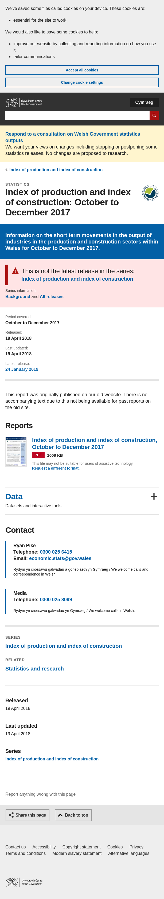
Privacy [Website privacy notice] (136, 847)
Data (14, 496)
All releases (52, 296)
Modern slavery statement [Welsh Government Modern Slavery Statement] (76, 853)
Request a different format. (56, 468)
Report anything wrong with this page (40, 794)
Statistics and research (34, 669)
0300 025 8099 (56, 599)
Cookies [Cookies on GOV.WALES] (115, 847)
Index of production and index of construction (56, 169)
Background (17, 296)
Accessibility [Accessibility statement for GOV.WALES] (44, 847)
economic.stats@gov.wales (60, 558)
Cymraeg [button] (144, 102)
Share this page (30, 815)
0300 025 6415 (56, 552)
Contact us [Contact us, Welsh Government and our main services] (15, 847)
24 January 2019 (21, 369)
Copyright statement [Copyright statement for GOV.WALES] (82, 847)
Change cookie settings (82, 82)
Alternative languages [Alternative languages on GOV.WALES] (128, 853)
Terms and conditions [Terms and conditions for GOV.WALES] (25, 853)
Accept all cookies (82, 70)
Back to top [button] (76, 815)
